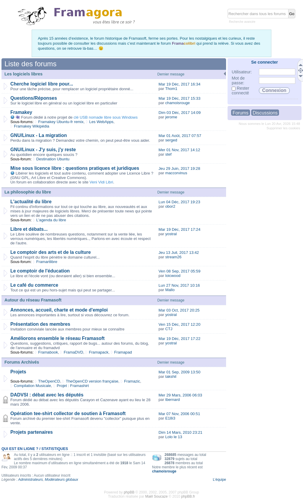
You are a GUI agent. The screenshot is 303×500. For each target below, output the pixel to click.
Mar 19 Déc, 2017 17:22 (180, 338)
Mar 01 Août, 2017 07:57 (180, 135)
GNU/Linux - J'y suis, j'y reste (43, 149)
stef (168, 154)
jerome (171, 117)
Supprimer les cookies (283, 128)
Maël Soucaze (156, 496)
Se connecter (264, 62)
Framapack (98, 352)
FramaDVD (73, 352)
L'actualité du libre (30, 201)
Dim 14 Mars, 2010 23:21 (180, 432)
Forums (241, 112)
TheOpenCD (49, 381)
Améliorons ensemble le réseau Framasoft (57, 338)
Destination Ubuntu (53, 159)
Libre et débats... (29, 229)
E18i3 (170, 418)
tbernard (172, 399)
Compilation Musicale (32, 385)
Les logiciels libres (23, 74)
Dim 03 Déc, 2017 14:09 (180, 112)
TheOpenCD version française (92, 381)
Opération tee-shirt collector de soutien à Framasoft (68, 413)
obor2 (170, 206)
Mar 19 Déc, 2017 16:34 (180, 84)
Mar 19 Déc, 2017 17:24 (180, 229)
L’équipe (219, 480)
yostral (171, 234)
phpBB (129, 492)
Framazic (132, 381)
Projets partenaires (31, 432)
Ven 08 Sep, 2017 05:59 (180, 271)
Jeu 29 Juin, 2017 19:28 (179, 168)
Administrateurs (30, 480)
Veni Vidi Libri (101, 182)
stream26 (173, 257)
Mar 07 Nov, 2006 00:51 (179, 414)
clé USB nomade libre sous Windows (106, 117)
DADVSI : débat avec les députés (46, 394)
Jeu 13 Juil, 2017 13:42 (179, 252)
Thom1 (171, 88)
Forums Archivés (21, 362)
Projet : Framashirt (73, 385)
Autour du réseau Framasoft (33, 300)
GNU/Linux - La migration (38, 135)
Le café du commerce (34, 285)
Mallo (170, 290)
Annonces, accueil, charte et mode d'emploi (59, 309)
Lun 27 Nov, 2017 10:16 (179, 285)
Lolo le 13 (173, 437)
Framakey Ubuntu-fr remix (60, 122)
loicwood (172, 275)
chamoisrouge (177, 103)
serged (171, 140)
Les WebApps (101, 122)
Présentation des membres (40, 324)
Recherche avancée (242, 21)
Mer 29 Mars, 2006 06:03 (180, 395)
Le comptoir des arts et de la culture (50, 252)
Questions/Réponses (33, 98)
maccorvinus (176, 173)
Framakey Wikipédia (31, 126)
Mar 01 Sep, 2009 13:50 (180, 372)
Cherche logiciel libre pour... (41, 83)
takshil (170, 376)
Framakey (21, 112)
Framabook (48, 352)
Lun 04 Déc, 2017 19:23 (179, 202)
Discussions (265, 112)
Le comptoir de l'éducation (40, 270)
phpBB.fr (188, 496)
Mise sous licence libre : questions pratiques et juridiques (74, 168)
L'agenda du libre (51, 220)
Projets (18, 371)
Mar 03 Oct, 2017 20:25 (179, 310)
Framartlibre (46, 261)
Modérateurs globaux (61, 480)
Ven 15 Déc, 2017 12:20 (180, 324)
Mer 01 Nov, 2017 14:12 (179, 150)
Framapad (123, 352)
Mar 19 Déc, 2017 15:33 (180, 98)
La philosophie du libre (27, 192)
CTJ (168, 329)
